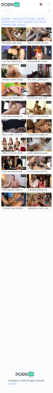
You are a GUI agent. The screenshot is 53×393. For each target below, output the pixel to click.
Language (41, 4)
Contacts (12, 384)
